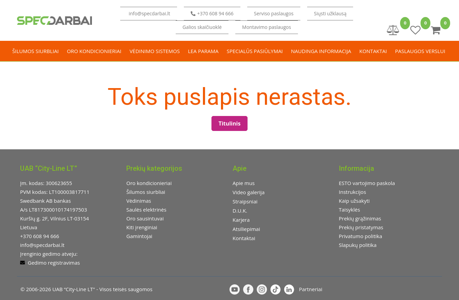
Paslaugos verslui (420, 51)
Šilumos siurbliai (35, 51)
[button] (330, 13)
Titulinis (230, 123)
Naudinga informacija (321, 51)
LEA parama (203, 51)
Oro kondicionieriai (94, 51)
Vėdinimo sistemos (154, 51)
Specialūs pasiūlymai (255, 51)
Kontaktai (373, 51)
